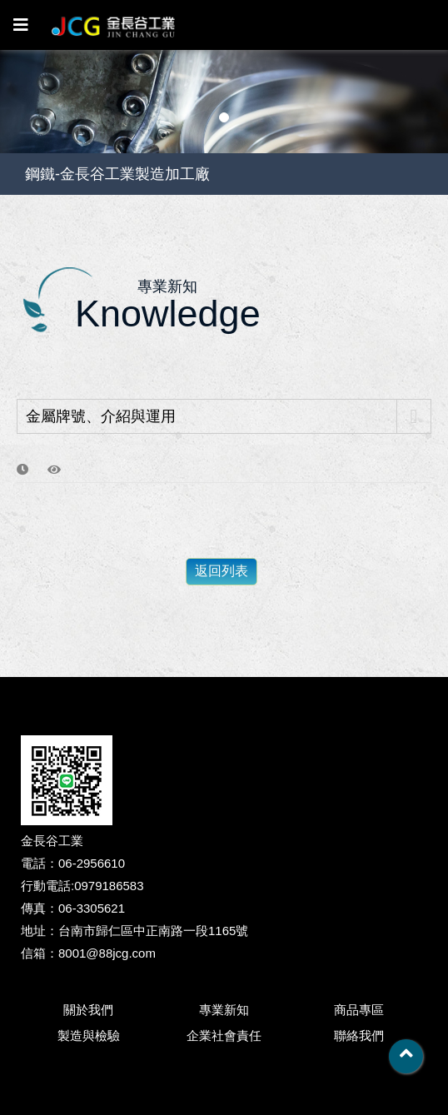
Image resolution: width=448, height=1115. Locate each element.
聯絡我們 (359, 1035)
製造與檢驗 (88, 1035)
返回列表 (221, 571)
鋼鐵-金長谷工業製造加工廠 (117, 174)
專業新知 (224, 1010)
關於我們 (88, 1010)
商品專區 (359, 1010)
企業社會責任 (224, 1035)
